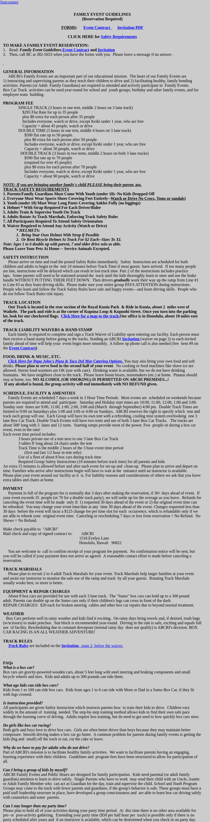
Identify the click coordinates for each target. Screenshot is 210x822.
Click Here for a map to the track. (90, 316)
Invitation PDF (130, 27)
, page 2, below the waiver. (101, 646)
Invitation (106, 50)
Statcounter (9, 2)
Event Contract (98, 27)
